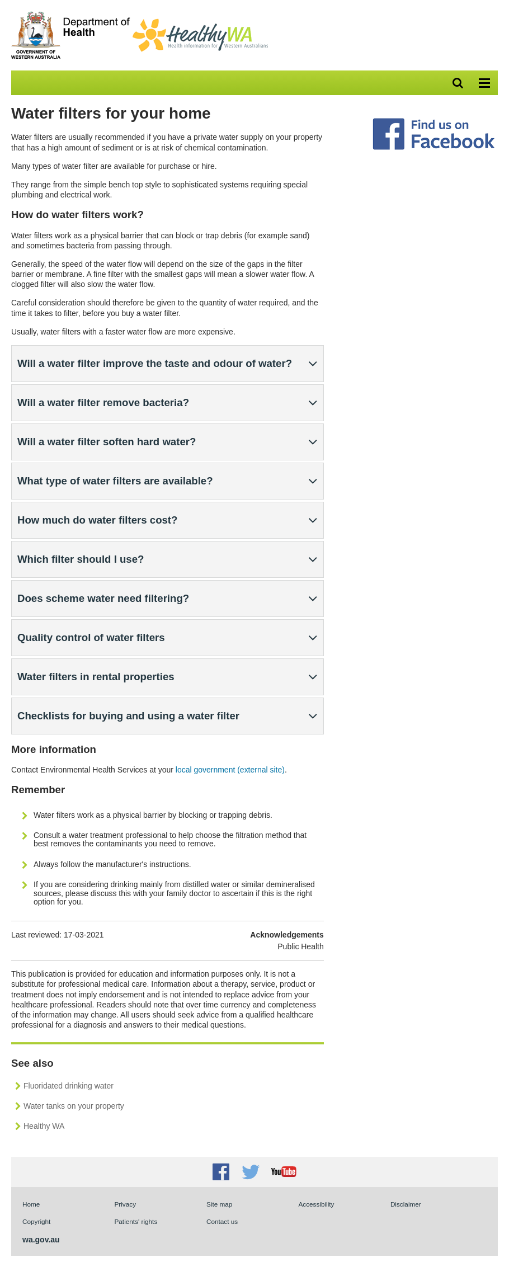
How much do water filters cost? (97, 520)
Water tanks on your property (73, 1105)
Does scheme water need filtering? (103, 598)
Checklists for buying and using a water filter (128, 716)
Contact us (222, 1221)
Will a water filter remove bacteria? (103, 402)
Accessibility (316, 1204)
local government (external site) (230, 769)
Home (31, 1204)
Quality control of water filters (91, 637)
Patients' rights (135, 1221)
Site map (219, 1204)
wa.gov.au (41, 1239)
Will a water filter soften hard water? (106, 442)
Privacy (125, 1204)
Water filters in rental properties (96, 676)
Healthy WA (43, 1126)
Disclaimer (405, 1204)
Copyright (36, 1221)
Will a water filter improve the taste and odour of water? (154, 363)
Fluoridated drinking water (68, 1085)
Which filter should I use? (80, 559)
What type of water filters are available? (115, 481)
